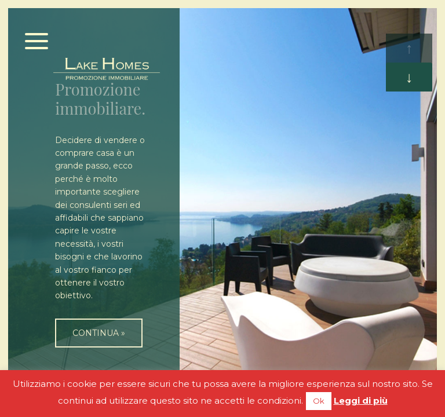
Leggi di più (361, 400)
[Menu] (37, 42)
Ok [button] (318, 400)
